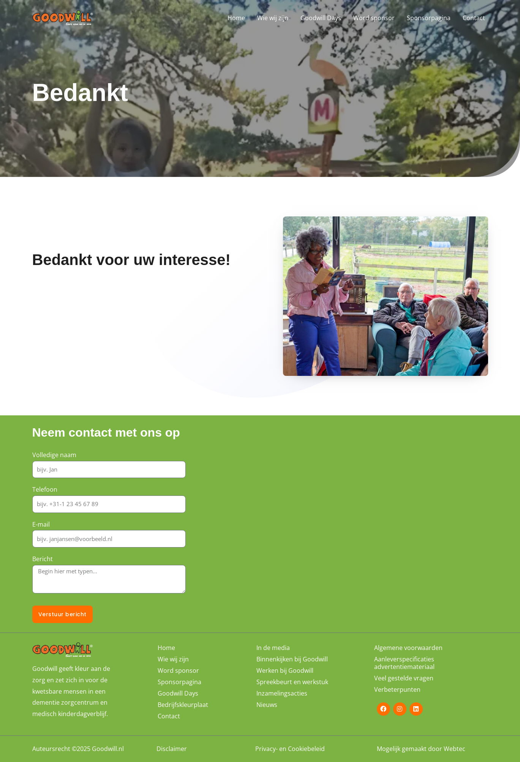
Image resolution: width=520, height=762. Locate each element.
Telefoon (44, 489)
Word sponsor (374, 18)
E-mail (41, 524)
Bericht (42, 559)
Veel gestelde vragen (403, 678)
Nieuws (266, 704)
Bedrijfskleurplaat (183, 704)
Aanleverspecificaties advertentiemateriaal (404, 662)
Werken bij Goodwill (284, 670)
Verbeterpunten (397, 689)
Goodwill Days (320, 18)
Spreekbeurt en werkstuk (292, 682)
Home (236, 18)
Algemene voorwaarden (408, 648)
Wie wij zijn (272, 18)
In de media (273, 648)
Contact (474, 18)
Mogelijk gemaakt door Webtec (421, 749)
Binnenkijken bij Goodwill (292, 659)
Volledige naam (54, 455)
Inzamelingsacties (281, 693)
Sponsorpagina (428, 18)
